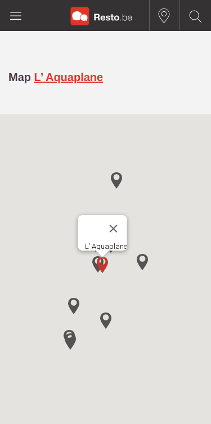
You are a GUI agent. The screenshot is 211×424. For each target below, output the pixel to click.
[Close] (113, 228)
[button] (102, 265)
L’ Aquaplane (69, 77)
